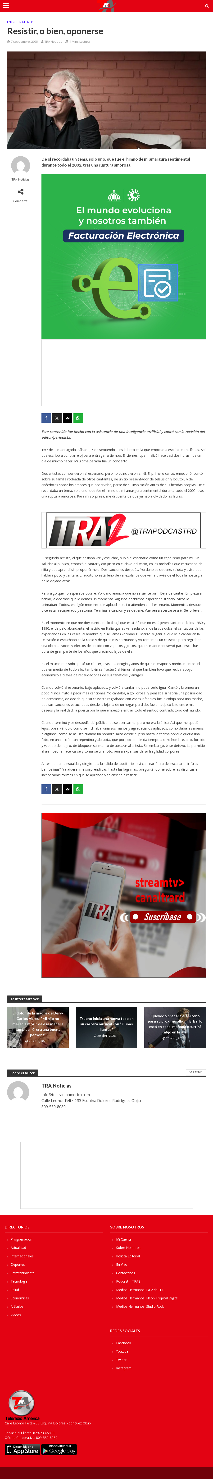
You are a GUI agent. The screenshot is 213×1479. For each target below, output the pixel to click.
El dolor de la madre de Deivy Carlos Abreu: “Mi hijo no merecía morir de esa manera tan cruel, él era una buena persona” (37, 1024)
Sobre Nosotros (128, 1247)
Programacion (21, 1239)
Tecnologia (19, 1281)
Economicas (20, 1298)
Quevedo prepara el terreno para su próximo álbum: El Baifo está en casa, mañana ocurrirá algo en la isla (175, 1024)
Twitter (121, 1360)
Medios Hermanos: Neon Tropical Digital (147, 1298)
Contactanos (126, 1273)
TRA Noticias (53, 41)
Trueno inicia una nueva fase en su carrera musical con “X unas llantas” (106, 1024)
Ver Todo (196, 1072)
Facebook (123, 1343)
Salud (15, 1290)
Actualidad (19, 1247)
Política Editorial (128, 1256)
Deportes (18, 1264)
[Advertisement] (123, 373)
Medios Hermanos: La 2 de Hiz (139, 1290)
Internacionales (22, 1256)
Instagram (124, 1368)
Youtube (122, 1351)
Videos (16, 1315)
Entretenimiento (20, 22)
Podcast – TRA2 (128, 1281)
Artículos (17, 1306)
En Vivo (121, 1264)
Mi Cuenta (124, 1239)
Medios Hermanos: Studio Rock (140, 1306)
